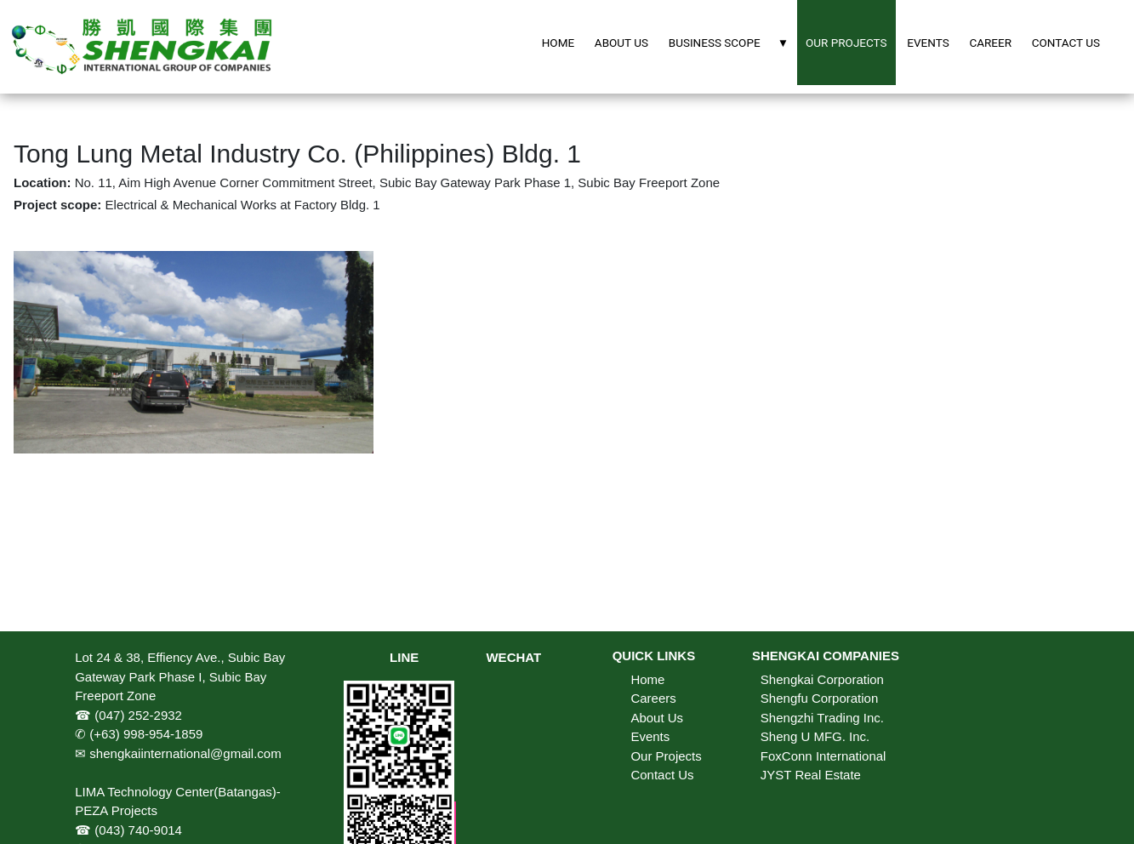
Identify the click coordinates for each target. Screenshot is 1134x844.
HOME (558, 42)
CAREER (990, 42)
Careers (652, 698)
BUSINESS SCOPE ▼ (729, 42)
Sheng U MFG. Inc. (815, 736)
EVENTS (928, 42)
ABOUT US (621, 42)
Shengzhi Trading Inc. (822, 717)
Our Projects (665, 756)
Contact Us (661, 774)
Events (650, 736)
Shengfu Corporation (819, 698)
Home (647, 679)
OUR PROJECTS (846, 42)
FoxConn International (823, 756)
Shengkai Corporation (822, 679)
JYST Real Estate (811, 774)
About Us (656, 717)
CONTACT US (1066, 42)
